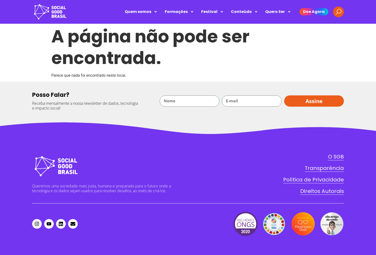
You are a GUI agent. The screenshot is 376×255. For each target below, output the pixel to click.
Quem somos (141, 11)
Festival (212, 11)
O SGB (336, 156)
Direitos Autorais (322, 191)
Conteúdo (244, 11)
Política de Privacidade (313, 179)
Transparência (324, 168)
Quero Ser (278, 11)
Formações (179, 11)
